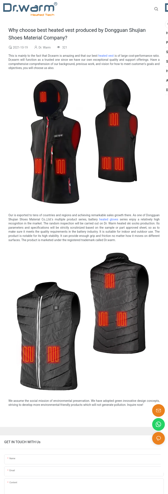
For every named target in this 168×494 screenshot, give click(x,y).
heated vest (106, 55)
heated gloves (108, 219)
